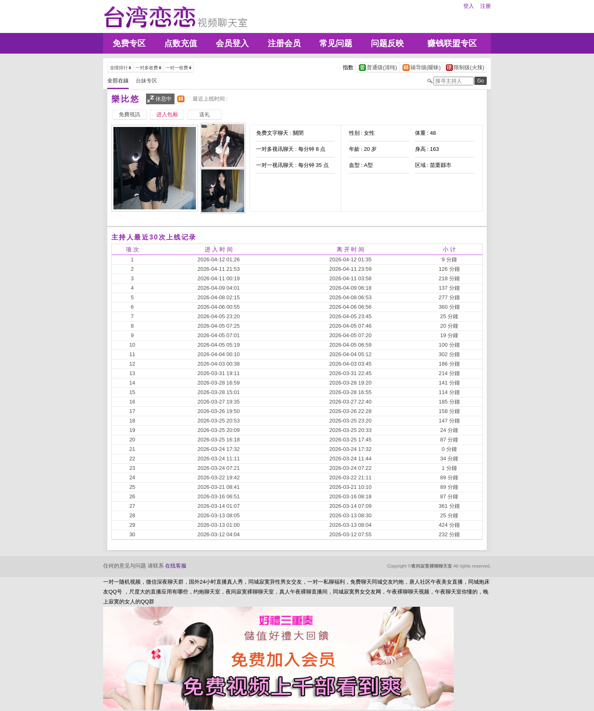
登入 (468, 6)
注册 (485, 6)
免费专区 (129, 43)
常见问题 (335, 43)
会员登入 (232, 43)
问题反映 (387, 43)
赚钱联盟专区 (452, 43)
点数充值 (180, 43)
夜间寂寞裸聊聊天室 (431, 565)
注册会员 (284, 43)
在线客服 (175, 566)
